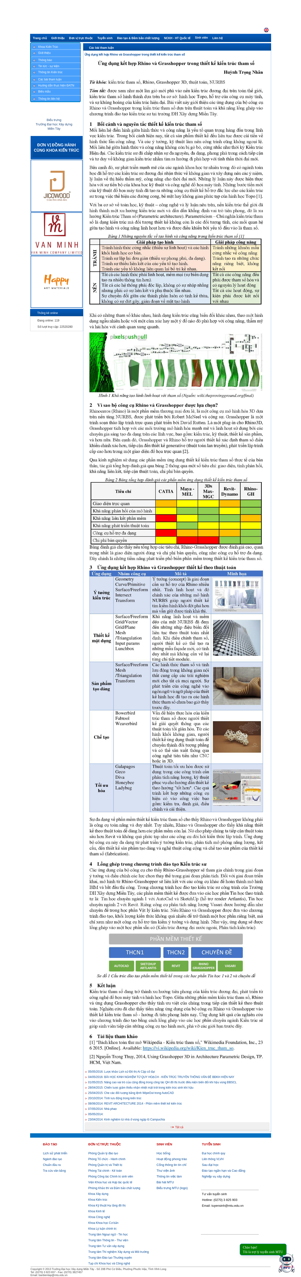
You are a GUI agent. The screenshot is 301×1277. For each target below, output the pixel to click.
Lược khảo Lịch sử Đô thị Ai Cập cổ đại (121, 1071)
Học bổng (163, 1153)
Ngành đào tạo (52, 1159)
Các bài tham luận (101, 48)
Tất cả (179, 1127)
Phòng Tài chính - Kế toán (104, 1170)
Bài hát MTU (165, 1182)
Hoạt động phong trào (171, 1159)
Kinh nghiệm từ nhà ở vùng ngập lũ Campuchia (126, 1119)
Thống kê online (47, 313)
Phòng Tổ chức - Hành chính (106, 1159)
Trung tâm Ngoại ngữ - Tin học (108, 1234)
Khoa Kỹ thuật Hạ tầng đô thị (106, 1205)
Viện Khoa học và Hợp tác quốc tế (109, 1182)
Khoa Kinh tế (96, 1211)
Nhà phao (102, 1109)
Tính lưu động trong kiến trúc (114, 1098)
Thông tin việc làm (169, 1176)
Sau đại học (210, 1165)
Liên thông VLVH (213, 1159)
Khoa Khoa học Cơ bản (102, 1223)
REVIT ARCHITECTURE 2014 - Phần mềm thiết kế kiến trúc (135, 1103)
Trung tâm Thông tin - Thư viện (108, 1240)
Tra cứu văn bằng (54, 1170)
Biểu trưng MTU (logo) (171, 1188)
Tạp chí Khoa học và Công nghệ (109, 1263)
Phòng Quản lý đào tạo (103, 1153)
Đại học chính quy (213, 1153)
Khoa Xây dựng (97, 1194)
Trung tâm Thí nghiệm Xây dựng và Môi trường (118, 1252)
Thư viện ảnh (165, 1170)
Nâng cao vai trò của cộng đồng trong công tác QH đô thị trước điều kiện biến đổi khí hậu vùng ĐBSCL (162, 1082)
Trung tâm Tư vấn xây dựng (106, 1246)
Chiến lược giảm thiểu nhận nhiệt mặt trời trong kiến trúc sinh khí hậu (141, 1087)
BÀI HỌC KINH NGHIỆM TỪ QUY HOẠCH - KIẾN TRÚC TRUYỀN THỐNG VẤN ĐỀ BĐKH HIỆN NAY (161, 1077)
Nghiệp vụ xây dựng (216, 1176)
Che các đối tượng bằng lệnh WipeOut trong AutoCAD (131, 1093)
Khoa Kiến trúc (97, 1199)
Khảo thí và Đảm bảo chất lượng (113, 1188)
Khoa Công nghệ (99, 1217)
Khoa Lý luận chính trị (101, 1228)
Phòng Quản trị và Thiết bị (104, 1165)
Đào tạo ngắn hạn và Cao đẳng (223, 1170)
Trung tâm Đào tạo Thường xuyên (110, 1257)
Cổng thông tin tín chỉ (171, 1165)
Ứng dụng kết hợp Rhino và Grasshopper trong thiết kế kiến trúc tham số (135, 54)
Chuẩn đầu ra (51, 1165)
